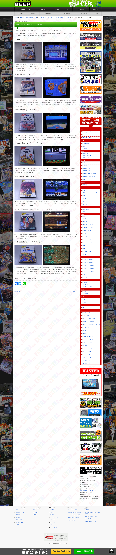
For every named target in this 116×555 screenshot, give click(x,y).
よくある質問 (81, 9)
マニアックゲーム (87, 313)
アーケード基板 (66, 13)
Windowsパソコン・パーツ (89, 176)
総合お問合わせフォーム (90, 521)
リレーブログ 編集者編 (73, 509)
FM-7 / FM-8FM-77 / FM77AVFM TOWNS (87, 155)
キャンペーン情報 (54, 517)
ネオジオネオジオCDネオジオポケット (87, 284)
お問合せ (35, 514)
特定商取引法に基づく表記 (91, 516)
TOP (17, 509)
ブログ (67, 9)
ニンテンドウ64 (87, 233)
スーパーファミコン (88, 227)
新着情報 (52, 509)
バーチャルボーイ (87, 230)
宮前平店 (33, 13)
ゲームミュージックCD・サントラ (91, 324)
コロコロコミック (87, 342)
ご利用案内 (35, 512)
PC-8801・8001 (87, 135)
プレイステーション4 (88, 268)
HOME (16, 17)
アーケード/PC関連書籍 (89, 318)
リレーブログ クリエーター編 (74, 512)
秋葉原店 (20, 13)
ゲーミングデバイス (88, 339)
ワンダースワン (87, 299)
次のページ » (74, 291)
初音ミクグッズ (87, 357)
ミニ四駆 (85, 345)
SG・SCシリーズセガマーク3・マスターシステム (91, 191)
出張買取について (20, 524)
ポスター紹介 (53, 522)
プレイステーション (88, 259)
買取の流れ (43, 9)
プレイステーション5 (88, 271)
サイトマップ (88, 518)
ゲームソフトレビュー (55, 519)
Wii (84, 245)
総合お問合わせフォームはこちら (88, 490)
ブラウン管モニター (88, 348)
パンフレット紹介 (54, 524)
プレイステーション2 (88, 262)
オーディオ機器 (87, 351)
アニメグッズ (86, 360)
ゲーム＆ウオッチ (87, 254)
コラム (96, 13)
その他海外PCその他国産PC (86, 169)
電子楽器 (85, 185)
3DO (84, 307)
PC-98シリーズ (87, 132)
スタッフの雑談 (53, 527)
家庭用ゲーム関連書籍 (88, 321)
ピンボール (84, 13)
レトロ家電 (86, 327)
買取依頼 (57, 9)
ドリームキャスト (87, 204)
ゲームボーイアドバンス (89, 224)
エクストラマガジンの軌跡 (74, 514)
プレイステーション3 (88, 265)
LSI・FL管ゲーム (87, 315)
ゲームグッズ (86, 363)
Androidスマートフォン (88, 336)
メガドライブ (86, 195)
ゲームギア (86, 198)
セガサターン (86, 201)
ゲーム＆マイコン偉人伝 (73, 517)
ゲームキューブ (87, 236)
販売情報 (52, 514)
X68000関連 (86, 143)
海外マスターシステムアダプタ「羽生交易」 (59, 17)
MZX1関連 (85, 147)
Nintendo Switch (87, 251)
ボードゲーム (86, 354)
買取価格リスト (19, 514)
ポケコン (85, 165)
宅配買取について (20, 522)
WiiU (84, 248)
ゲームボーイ (86, 221)
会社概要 (95, 9)
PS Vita (85, 277)
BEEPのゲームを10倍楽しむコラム (28, 17)
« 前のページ (17, 291)
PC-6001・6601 (87, 138)
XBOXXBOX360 (85, 292)
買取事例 (52, 512)
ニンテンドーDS (87, 239)
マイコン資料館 (42, 17)
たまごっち (86, 302)
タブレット (86, 330)
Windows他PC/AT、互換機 (89, 173)
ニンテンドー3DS (87, 242)
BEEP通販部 (48, 13)
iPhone (84, 333)
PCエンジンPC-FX (86, 210)
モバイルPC (86, 179)
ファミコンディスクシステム (87, 217)
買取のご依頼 (19, 519)
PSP (84, 274)
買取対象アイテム (25, 9)
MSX (84, 162)
